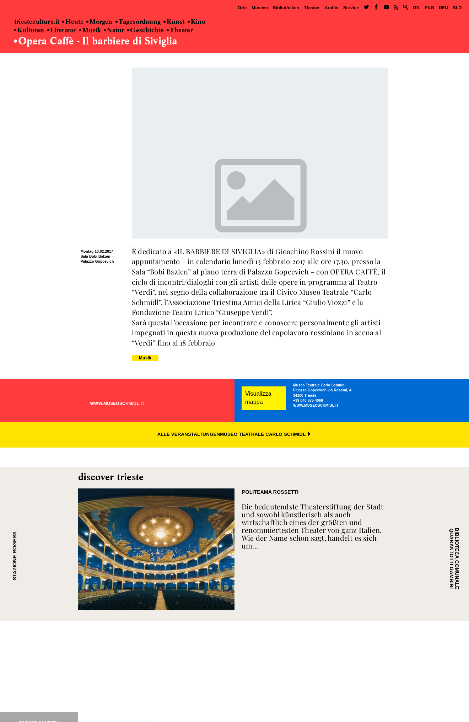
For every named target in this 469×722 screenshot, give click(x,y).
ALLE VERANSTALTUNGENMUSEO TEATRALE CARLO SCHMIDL (234, 434)
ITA (416, 7)
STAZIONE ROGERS (14, 555)
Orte (242, 7)
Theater (312, 7)
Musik (90, 30)
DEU (443, 7)
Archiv (332, 7)
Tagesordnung (138, 22)
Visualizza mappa (258, 398)
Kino (196, 22)
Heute (72, 22)
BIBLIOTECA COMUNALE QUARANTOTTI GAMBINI (454, 558)
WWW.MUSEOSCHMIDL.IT (117, 403)
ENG (429, 7)
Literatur (62, 30)
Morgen (99, 22)
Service (351, 7)
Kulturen (29, 30)
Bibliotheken (286, 7)
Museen (260, 7)
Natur (114, 30)
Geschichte (145, 30)
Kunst (174, 22)
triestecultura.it (36, 22)
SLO (457, 7)
